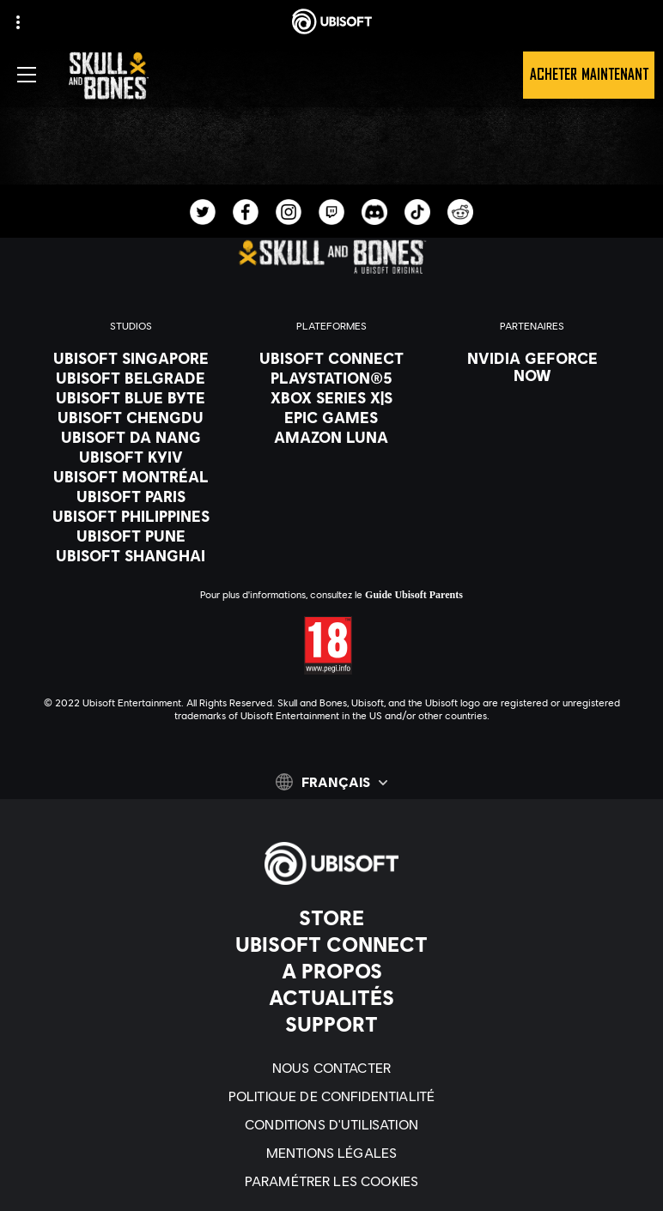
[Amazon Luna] (331, 436)
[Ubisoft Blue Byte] (130, 397)
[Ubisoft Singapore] (130, 357)
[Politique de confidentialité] (331, 1095)
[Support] (331, 1024)
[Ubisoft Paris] (130, 496)
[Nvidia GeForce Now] (532, 366)
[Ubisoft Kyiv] (130, 456)
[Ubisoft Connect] (331, 944)
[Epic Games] (331, 417)
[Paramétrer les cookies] (331, 1180)
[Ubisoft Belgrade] (130, 377)
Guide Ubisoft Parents (414, 595)
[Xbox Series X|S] (331, 397)
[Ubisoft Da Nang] (130, 436)
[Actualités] (331, 997)
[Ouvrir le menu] (26, 74)
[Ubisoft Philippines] (130, 515)
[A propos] (331, 971)
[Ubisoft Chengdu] (130, 417)
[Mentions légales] (331, 1152)
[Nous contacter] (331, 1067)
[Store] (331, 917)
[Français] (331, 781)
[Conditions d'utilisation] (331, 1124)
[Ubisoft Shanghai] (130, 555)
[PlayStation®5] (331, 377)
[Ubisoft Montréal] (130, 476)
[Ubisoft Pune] (130, 535)
